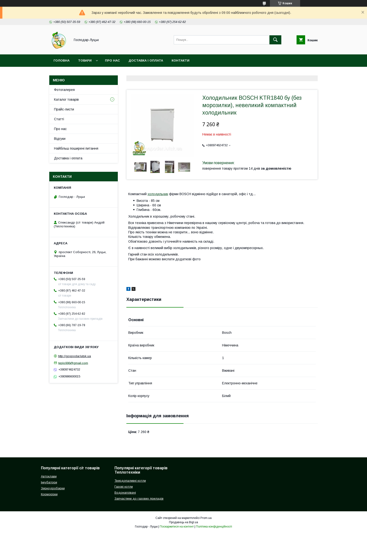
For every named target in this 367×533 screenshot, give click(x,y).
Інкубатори (49, 482)
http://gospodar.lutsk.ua (74, 356)
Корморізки (49, 494)
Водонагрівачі (125, 492)
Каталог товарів (66, 99)
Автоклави (49, 476)
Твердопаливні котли (130, 480)
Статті (59, 119)
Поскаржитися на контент (177, 526)
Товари (85, 60)
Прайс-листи (64, 109)
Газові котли (123, 486)
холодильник (158, 194)
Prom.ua (206, 518)
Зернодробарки (53, 488)
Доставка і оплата (146, 60)
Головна (61, 60)
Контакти (180, 60)
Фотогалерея (64, 90)
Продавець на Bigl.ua (183, 522)
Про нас (112, 60)
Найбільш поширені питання (76, 148)
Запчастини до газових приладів (139, 498)
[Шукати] (275, 39)
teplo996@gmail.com (73, 363)
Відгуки (59, 139)
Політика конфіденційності (214, 526)
